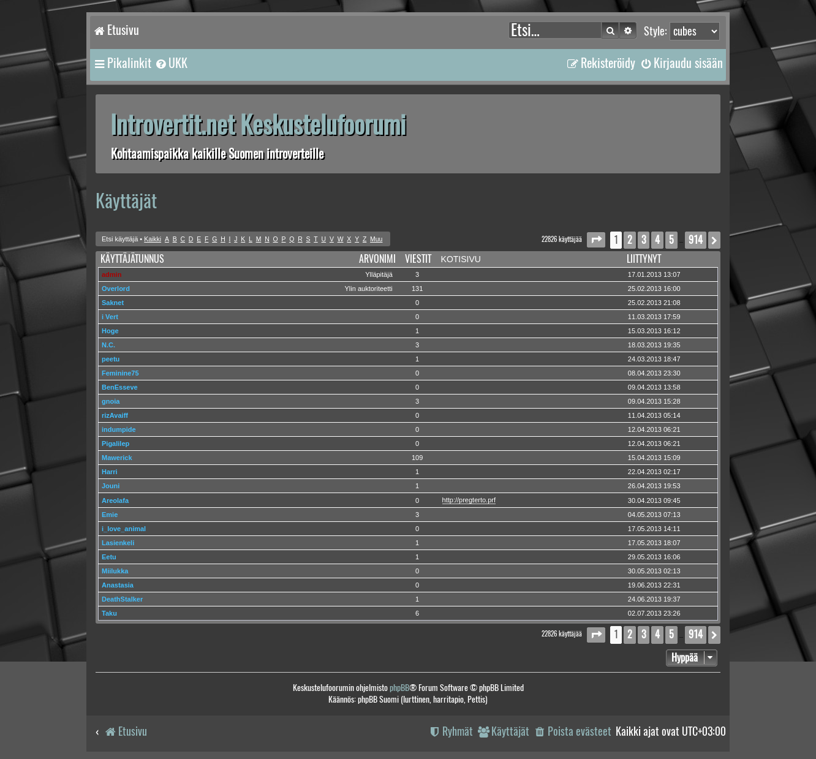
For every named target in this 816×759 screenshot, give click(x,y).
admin (111, 274)
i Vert (110, 316)
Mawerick (117, 457)
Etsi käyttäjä (120, 239)
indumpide (119, 429)
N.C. (108, 345)
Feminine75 (120, 373)
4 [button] (657, 239)
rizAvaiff (115, 415)
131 (417, 288)
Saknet (113, 302)
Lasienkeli (118, 542)
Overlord (116, 288)
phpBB (399, 687)
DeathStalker (122, 599)
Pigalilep (115, 443)
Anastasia (118, 585)
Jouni (110, 485)
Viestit (418, 258)
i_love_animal (124, 528)
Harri (110, 471)
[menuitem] (170, 63)
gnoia (110, 401)
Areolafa (115, 500)
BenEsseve (120, 387)
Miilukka (115, 571)
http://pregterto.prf (469, 500)
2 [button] (629, 239)
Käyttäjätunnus (132, 258)
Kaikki (152, 239)
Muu (376, 239)
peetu (110, 359)
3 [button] (643, 239)
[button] (596, 239)
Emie (110, 514)
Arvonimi (377, 258)
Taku (109, 613)
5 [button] (671, 239)
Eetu (109, 557)
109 (417, 457)
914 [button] (696, 239)
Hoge (110, 330)
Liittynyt (644, 258)
